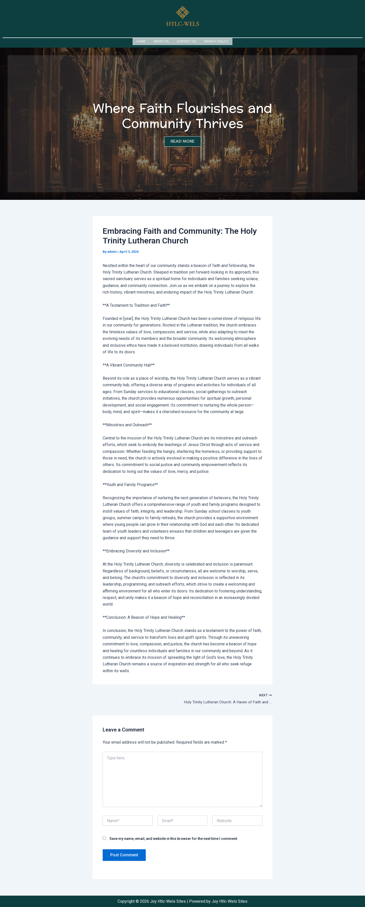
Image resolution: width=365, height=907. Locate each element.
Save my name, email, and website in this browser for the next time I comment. (174, 838)
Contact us (186, 40)
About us (161, 40)
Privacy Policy (216, 40)
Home (141, 40)
